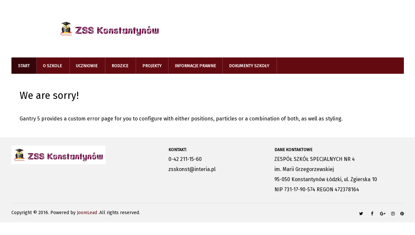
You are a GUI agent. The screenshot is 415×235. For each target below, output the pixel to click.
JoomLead (87, 212)
